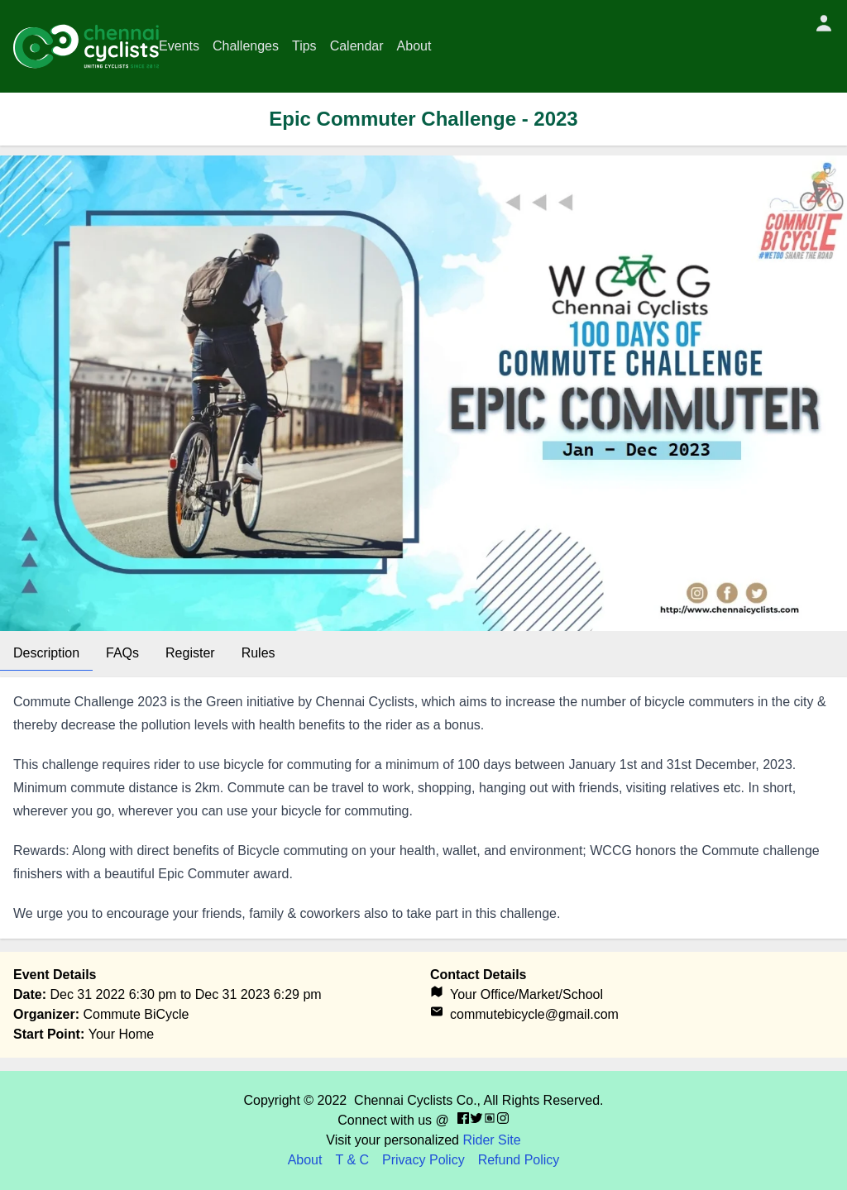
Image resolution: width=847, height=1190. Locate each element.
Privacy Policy (423, 1160)
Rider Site (491, 1140)
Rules (258, 653)
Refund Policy (519, 1160)
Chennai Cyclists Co (413, 1100)
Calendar (357, 46)
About (414, 46)
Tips (304, 46)
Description (46, 653)
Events (179, 46)
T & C (352, 1160)
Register (190, 653)
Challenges (246, 46)
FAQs (122, 653)
